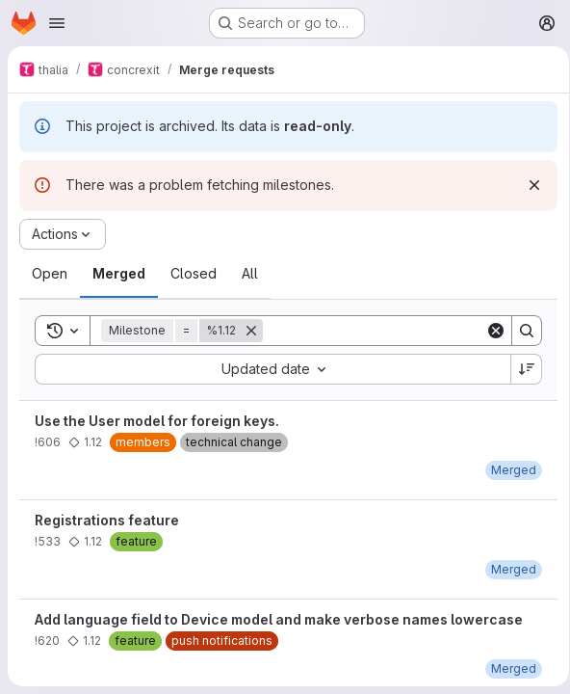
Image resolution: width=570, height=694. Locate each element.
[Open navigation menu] (56, 23)
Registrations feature (107, 520)
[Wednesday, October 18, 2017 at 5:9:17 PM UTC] (507, 470)
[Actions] (62, 234)
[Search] (382, 330)
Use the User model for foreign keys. (157, 421)
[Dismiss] (527, 185)
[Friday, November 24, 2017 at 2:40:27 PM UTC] (507, 668)
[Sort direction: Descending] (520, 369)
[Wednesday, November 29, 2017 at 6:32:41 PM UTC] (507, 569)
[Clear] (489, 330)
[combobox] (269, 369)
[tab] (49, 274)
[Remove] (251, 330)
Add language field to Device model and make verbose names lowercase (279, 619)
